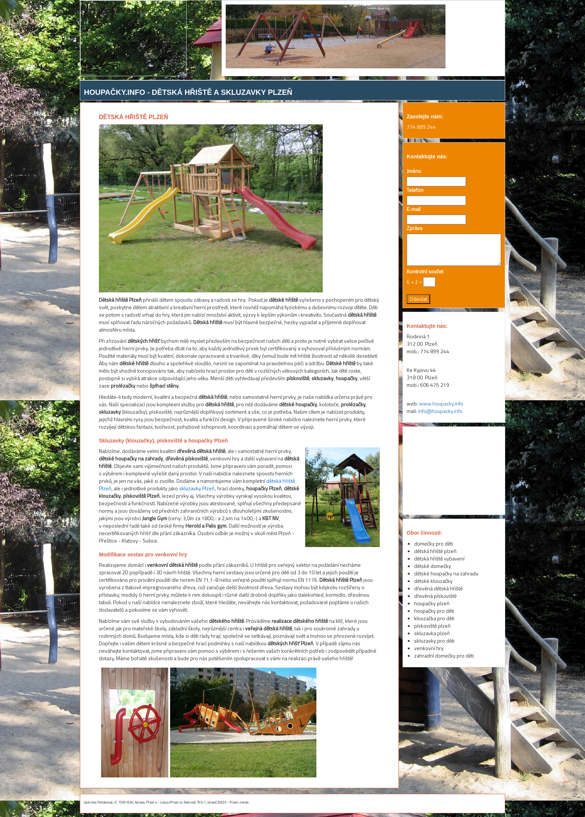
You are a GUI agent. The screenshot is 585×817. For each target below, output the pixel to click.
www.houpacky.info (441, 403)
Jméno (414, 171)
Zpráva (414, 228)
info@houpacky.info (440, 411)
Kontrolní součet (425, 271)
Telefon (415, 190)
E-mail (413, 209)
